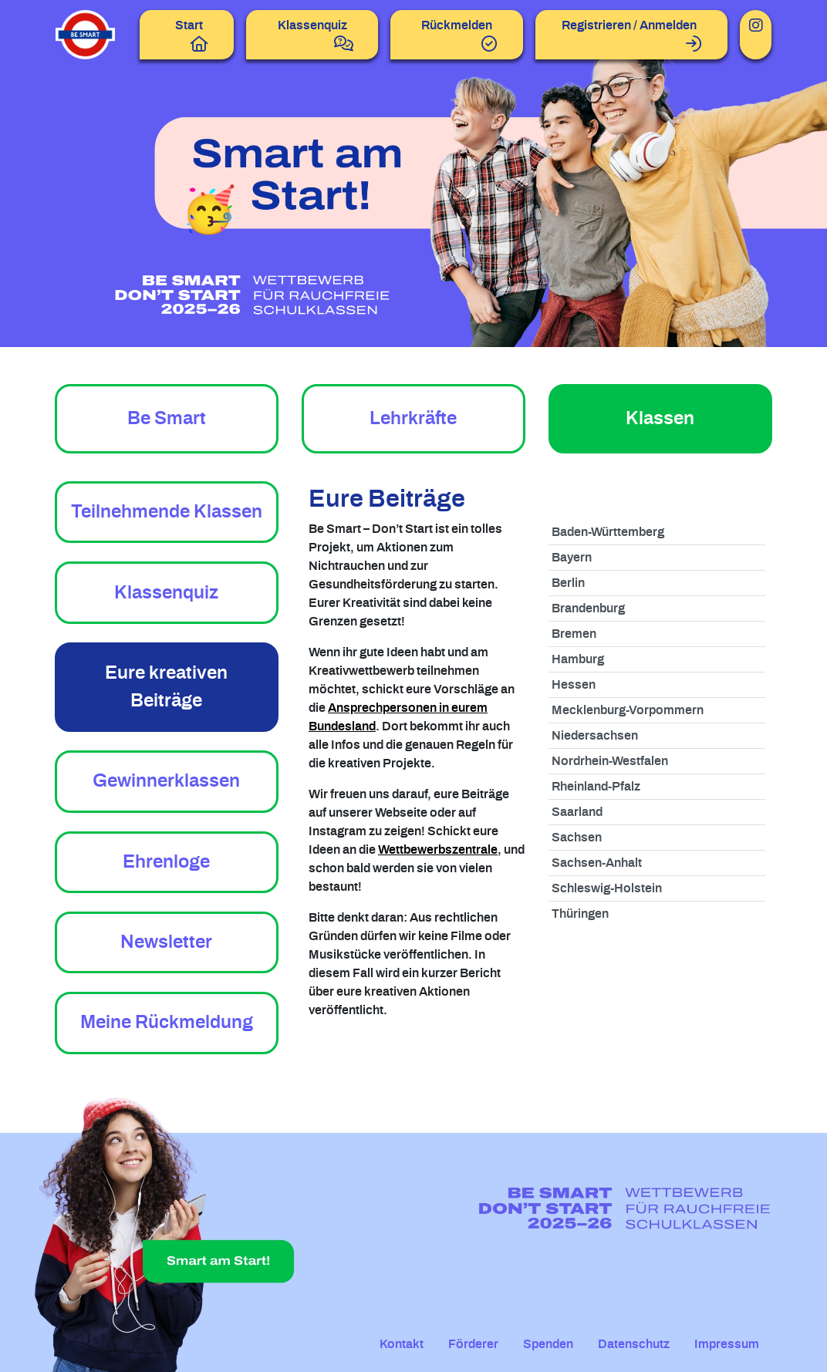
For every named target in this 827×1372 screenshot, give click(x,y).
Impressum (726, 1344)
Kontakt (402, 1344)
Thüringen (580, 914)
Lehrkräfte (413, 419)
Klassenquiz (166, 593)
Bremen (574, 634)
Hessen (574, 685)
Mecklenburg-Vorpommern (628, 710)
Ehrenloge (166, 862)
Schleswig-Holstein (607, 888)
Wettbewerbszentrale (438, 850)
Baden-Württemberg (608, 532)
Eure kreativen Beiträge (166, 687)
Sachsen (577, 837)
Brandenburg (588, 608)
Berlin (568, 583)
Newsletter (166, 942)
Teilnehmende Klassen (166, 512)
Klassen (660, 419)
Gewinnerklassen (166, 781)
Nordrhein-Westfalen (610, 761)
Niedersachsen (595, 736)
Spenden (548, 1344)
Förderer (473, 1344)
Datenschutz (634, 1344)
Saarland (577, 812)
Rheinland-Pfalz (596, 786)
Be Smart (166, 419)
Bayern (572, 557)
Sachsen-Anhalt (597, 863)
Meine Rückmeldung (166, 1022)
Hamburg (578, 659)
